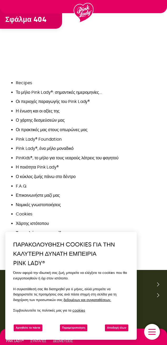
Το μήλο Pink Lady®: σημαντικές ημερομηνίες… (59, 92)
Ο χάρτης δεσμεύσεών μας (40, 120)
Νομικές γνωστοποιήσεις (38, 204)
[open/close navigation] (152, 332)
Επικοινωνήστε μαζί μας (38, 195)
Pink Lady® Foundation (39, 139)
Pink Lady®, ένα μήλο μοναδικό (45, 148)
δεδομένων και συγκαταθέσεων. (87, 300)
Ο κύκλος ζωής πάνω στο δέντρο (46, 176)
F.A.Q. (21, 186)
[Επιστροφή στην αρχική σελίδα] (83, 13)
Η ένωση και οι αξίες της (37, 111)
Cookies (24, 213)
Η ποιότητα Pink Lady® (37, 167)
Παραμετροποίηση (73, 327)
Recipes (24, 82)
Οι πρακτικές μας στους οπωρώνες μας (52, 129)
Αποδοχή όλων (116, 327)
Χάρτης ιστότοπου (32, 223)
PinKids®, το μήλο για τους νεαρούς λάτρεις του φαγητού (67, 157)
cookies (78, 310)
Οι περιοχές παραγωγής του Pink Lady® (53, 101)
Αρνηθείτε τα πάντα (28, 327)
